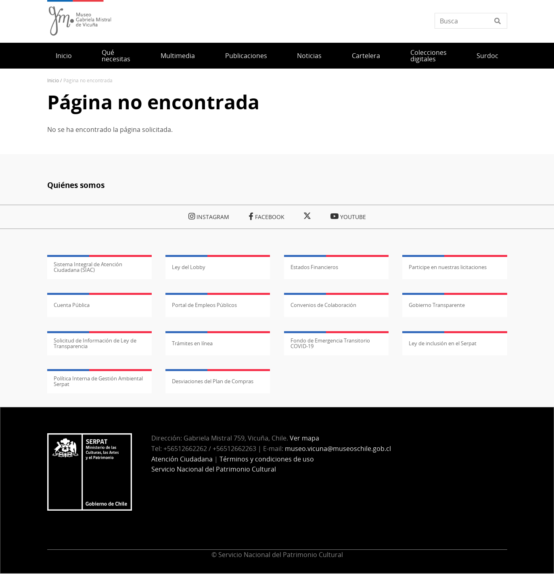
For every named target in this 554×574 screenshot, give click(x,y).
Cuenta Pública (72, 305)
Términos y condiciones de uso (267, 459)
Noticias (309, 55)
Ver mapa (304, 438)
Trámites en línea (192, 343)
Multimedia (178, 55)
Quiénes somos (76, 185)
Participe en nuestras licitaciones (448, 267)
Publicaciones (246, 55)
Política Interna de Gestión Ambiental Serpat (98, 381)
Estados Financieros (314, 267)
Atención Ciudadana (182, 459)
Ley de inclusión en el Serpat (443, 343)
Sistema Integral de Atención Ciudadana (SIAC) (88, 267)
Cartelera (366, 55)
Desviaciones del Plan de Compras (212, 381)
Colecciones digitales (428, 55)
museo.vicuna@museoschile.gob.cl (338, 448)
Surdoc (487, 55)
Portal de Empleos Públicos (204, 305)
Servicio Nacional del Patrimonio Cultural (213, 469)
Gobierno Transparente (437, 305)
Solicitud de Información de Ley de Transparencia (95, 343)
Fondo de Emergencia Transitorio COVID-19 (330, 343)
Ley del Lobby (188, 267)
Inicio (64, 55)
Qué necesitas (116, 55)
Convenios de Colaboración (323, 305)
